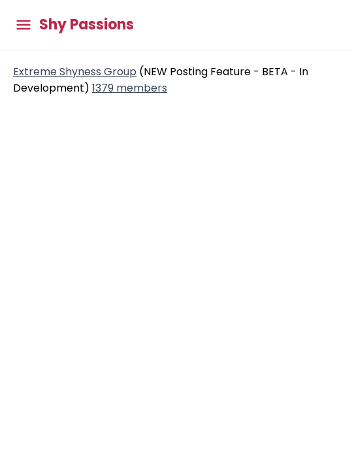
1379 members (129, 88)
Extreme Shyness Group (74, 71)
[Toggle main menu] (23, 25)
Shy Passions (86, 25)
